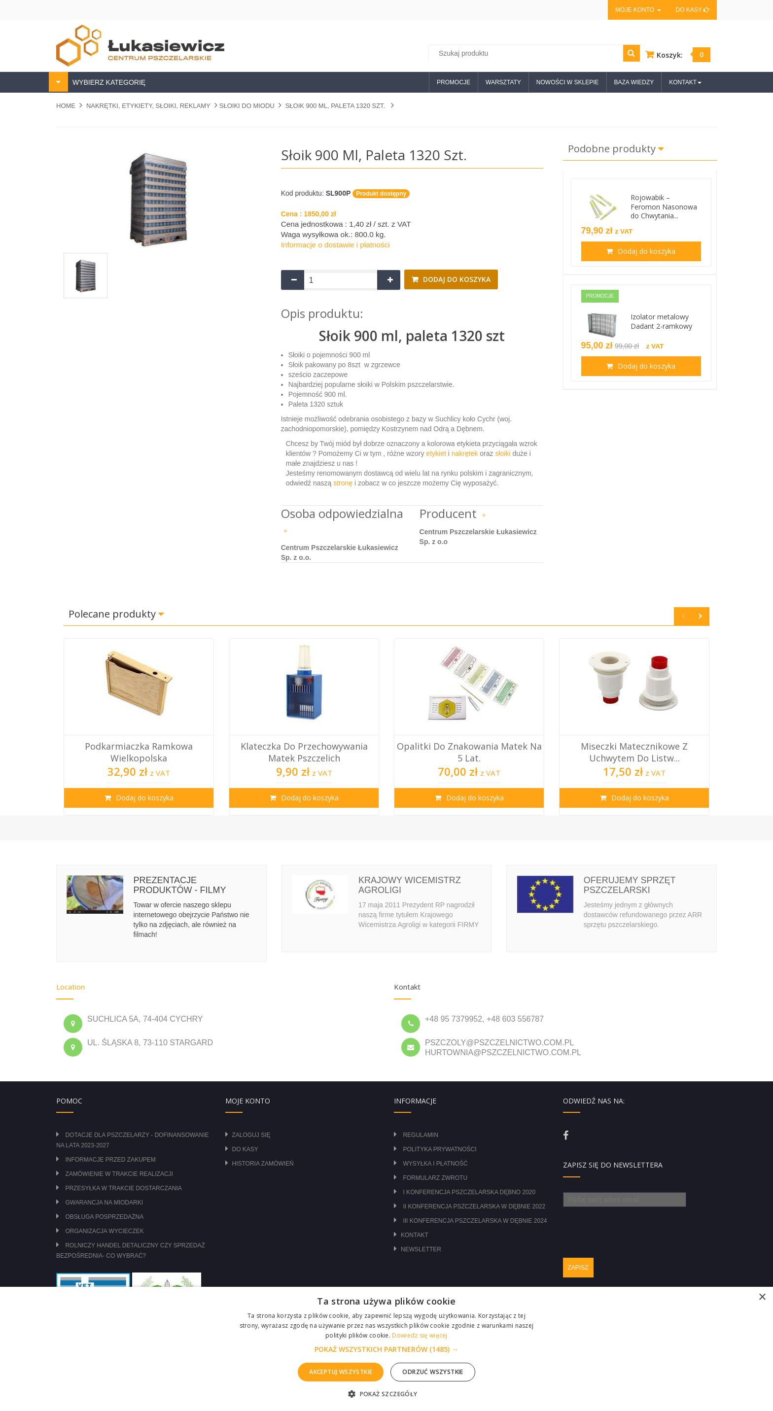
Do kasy (692, 9)
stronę (342, 483)
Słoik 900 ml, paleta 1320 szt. (336, 105)
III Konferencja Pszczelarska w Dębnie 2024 (475, 1220)
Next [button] (700, 616)
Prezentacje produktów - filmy (179, 885)
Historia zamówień (263, 1163)
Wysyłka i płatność (435, 1163)
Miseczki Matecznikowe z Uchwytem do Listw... (634, 752)
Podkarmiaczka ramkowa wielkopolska (139, 752)
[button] (386, 1349)
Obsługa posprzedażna (104, 1216)
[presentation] (638, 1226)
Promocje (453, 82)
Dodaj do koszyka (456, 279)
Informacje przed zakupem (110, 1159)
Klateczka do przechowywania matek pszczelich (304, 752)
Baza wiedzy (634, 82)
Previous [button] (683, 616)
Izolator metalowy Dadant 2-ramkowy (661, 321)
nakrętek (465, 453)
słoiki (502, 453)
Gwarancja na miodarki (104, 1202)
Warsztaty (503, 82)
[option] (138, 727)
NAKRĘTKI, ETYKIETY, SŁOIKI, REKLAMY (148, 105)
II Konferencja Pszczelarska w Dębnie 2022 (474, 1206)
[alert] (386, 1349)
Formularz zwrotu (435, 1177)
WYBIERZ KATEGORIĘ (107, 82)
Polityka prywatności (439, 1149)
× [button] (762, 1297)
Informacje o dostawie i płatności (335, 245)
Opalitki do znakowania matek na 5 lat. (469, 752)
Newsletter (421, 1249)
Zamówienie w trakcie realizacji (119, 1173)
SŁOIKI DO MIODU (247, 105)
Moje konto (638, 9)
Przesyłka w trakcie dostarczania (123, 1188)
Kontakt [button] (685, 82)
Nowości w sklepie (567, 82)
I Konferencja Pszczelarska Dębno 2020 (469, 1192)
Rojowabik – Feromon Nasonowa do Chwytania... (664, 207)
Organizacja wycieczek (104, 1231)
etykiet (435, 453)
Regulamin (420, 1135)
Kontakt (414, 1235)
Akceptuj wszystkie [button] (340, 1372)
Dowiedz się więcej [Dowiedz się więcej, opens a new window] (419, 1335)
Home (65, 105)
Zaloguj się (251, 1135)
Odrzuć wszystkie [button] (432, 1372)
